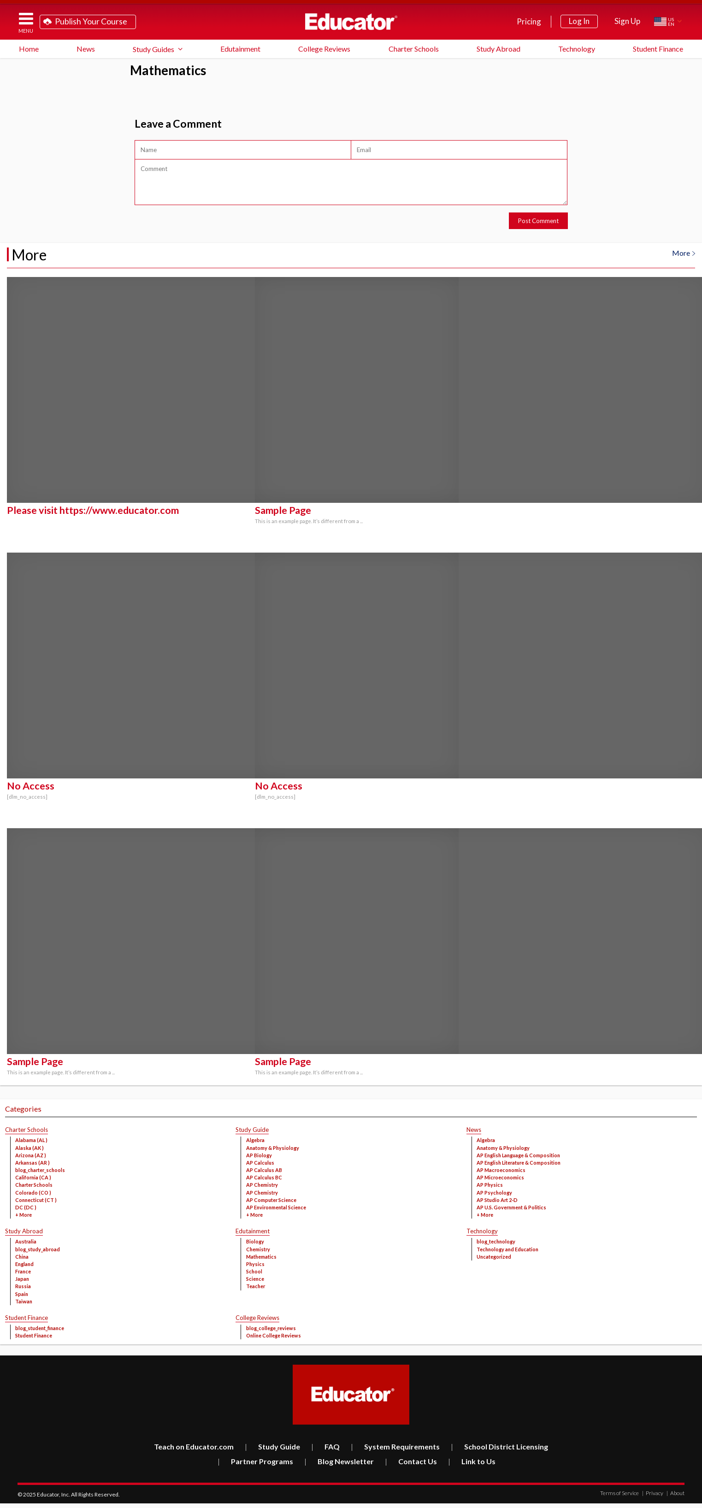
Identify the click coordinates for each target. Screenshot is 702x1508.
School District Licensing (499, 1446)
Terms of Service (619, 1493)
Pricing (529, 21)
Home (29, 48)
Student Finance (658, 48)
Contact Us (411, 1461)
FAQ (325, 1446)
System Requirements (395, 1446)
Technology (576, 48)
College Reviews (324, 48)
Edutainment (240, 48)
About (675, 1493)
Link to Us (472, 1461)
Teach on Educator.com (194, 1446)
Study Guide (272, 1446)
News (86, 48)
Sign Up (627, 21)
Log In (579, 21)
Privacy (652, 1493)
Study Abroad (498, 48)
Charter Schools (414, 48)
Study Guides (153, 49)
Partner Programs (255, 1461)
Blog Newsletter (339, 1461)
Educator (351, 22)
